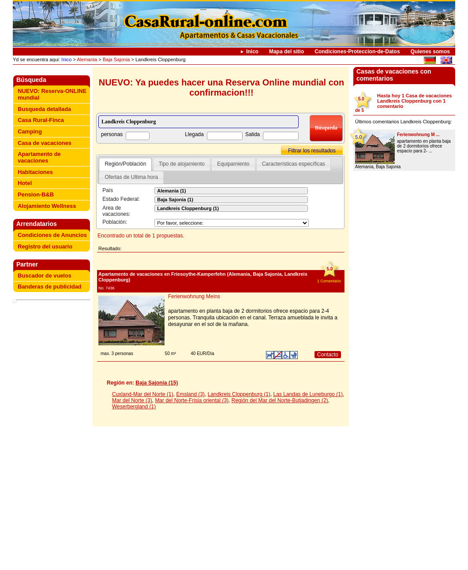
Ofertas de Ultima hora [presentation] (131, 177)
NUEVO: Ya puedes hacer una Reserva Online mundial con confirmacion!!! (221, 87)
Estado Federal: (121, 199)
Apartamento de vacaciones (39, 157)
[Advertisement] (53, 436)
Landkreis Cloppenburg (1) (239, 394)
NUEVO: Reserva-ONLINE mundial (52, 94)
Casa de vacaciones (44, 143)
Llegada (194, 134)
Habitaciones (35, 172)
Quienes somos (430, 51)
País (107, 190)
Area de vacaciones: (116, 211)
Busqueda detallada (44, 109)
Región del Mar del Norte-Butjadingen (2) (280, 400)
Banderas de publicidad (49, 286)
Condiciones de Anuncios (52, 235)
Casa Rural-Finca (41, 120)
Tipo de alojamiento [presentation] (182, 164)
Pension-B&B (36, 194)
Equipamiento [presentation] (233, 164)
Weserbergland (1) (134, 406)
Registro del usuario (45, 246)
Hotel (25, 183)
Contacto (327, 355)
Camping (30, 131)
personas (112, 134)
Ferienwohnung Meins (194, 296)
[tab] (125, 164)
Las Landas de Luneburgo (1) (308, 394)
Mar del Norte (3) (132, 400)
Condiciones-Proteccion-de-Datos (357, 51)
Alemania (87, 59)
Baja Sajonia (116, 59)
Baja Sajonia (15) (156, 383)
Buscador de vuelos (44, 275)
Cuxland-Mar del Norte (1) (142, 394)
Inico (252, 51)
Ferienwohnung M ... (418, 134)
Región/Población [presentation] (125, 164)
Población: (114, 222)
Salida (252, 134)
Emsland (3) (190, 394)
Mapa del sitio (286, 51)
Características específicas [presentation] (293, 164)
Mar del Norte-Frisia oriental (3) (191, 400)
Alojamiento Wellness (47, 206)
